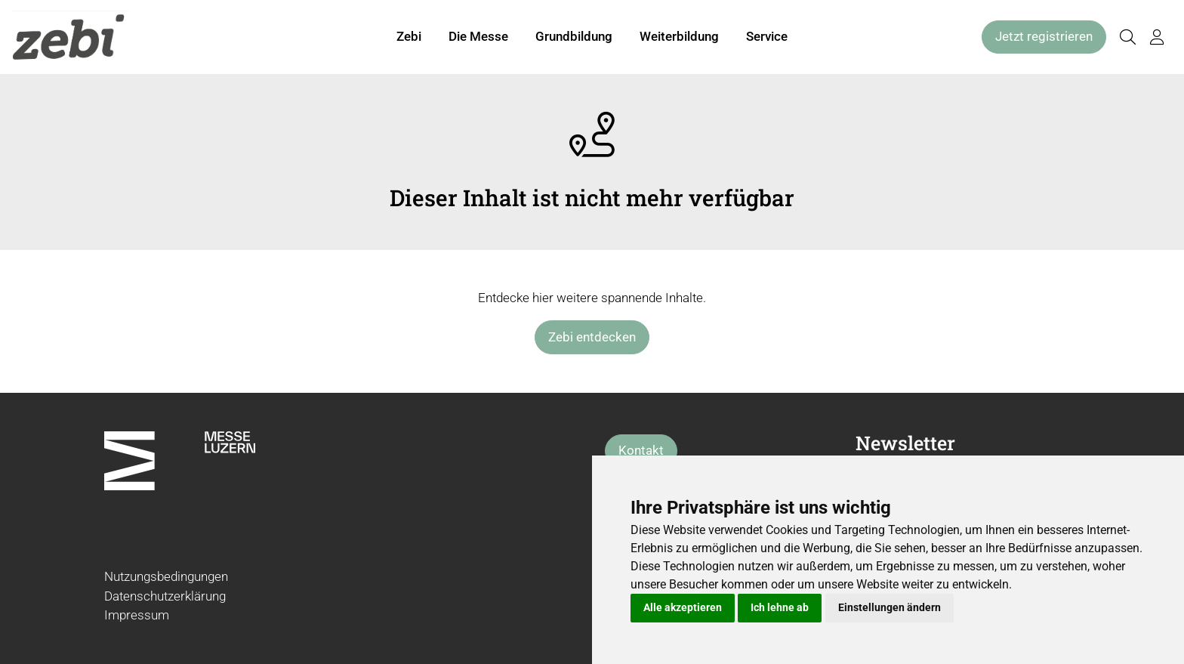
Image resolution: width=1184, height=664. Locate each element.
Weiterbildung (679, 36)
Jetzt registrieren (1044, 36)
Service (767, 36)
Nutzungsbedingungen (166, 576)
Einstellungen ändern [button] (889, 607)
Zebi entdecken (592, 336)
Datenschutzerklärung (165, 596)
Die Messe (478, 36)
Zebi (408, 36)
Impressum (136, 614)
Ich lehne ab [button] (780, 607)
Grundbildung (573, 36)
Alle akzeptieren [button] (682, 607)
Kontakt (641, 450)
